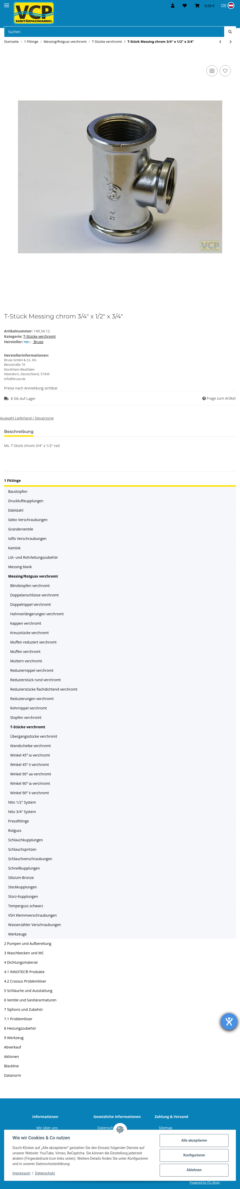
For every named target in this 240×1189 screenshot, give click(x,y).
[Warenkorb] (205, 6)
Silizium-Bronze (21, 877)
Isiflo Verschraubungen (27, 538)
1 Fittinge (12, 480)
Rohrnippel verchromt (28, 708)
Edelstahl (15, 510)
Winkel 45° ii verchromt (29, 764)
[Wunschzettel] (185, 6)
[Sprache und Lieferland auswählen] (227, 5)
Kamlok (14, 547)
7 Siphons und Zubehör (23, 1009)
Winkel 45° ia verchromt (30, 755)
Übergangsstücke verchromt (33, 736)
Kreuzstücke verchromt (29, 632)
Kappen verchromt (25, 623)
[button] (173, 6)
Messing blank (20, 566)
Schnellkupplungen (24, 868)
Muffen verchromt (25, 651)
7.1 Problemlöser (18, 1018)
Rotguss (14, 830)
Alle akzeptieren (194, 1140)
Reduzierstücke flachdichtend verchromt (43, 689)
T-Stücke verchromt (39, 336)
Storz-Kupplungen (23, 896)
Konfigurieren (194, 1155)
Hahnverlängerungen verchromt (37, 613)
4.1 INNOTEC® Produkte (24, 971)
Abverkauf (12, 1047)
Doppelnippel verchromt (30, 604)
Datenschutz (45, 1173)
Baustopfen (17, 491)
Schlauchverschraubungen (30, 858)
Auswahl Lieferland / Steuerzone (27, 418)
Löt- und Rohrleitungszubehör (33, 557)
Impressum (21, 1173)
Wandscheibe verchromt (30, 745)
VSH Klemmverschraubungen (32, 915)
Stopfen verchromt (25, 717)
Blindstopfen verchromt (30, 585)
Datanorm (12, 1075)
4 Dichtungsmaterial (20, 962)
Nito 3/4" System (22, 811)
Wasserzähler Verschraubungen (34, 924)
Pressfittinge (18, 821)
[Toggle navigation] (6, 3)
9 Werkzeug (13, 1037)
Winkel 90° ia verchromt (30, 783)
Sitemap (165, 1127)
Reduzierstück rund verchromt (35, 679)
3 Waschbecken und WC (24, 952)
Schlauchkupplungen (25, 839)
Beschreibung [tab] (19, 431)
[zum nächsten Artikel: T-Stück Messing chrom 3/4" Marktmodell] (230, 41)
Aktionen (11, 1056)
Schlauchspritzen (22, 849)
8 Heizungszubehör (20, 1028)
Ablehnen (193, 1170)
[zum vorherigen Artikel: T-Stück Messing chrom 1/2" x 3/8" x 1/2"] (220, 41)
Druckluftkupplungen (25, 500)
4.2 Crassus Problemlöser (25, 981)
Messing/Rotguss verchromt (33, 576)
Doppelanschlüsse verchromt (34, 595)
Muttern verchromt (26, 661)
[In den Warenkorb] (8, 58)
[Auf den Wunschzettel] (225, 70)
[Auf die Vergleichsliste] (212, 70)
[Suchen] (114, 31)
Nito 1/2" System (22, 802)
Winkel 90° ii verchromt (29, 792)
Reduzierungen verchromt (32, 698)
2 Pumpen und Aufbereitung (27, 943)
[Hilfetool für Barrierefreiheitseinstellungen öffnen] (229, 1021)
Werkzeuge (17, 934)
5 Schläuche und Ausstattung (28, 990)
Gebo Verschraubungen (27, 519)
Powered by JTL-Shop (205, 1182)
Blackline (11, 1066)
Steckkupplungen (22, 887)
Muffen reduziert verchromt (33, 642)
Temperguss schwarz (25, 905)
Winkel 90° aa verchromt (30, 774)
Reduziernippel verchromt (32, 670)
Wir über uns (47, 1127)
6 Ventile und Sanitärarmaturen (30, 1000)
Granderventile (20, 529)
